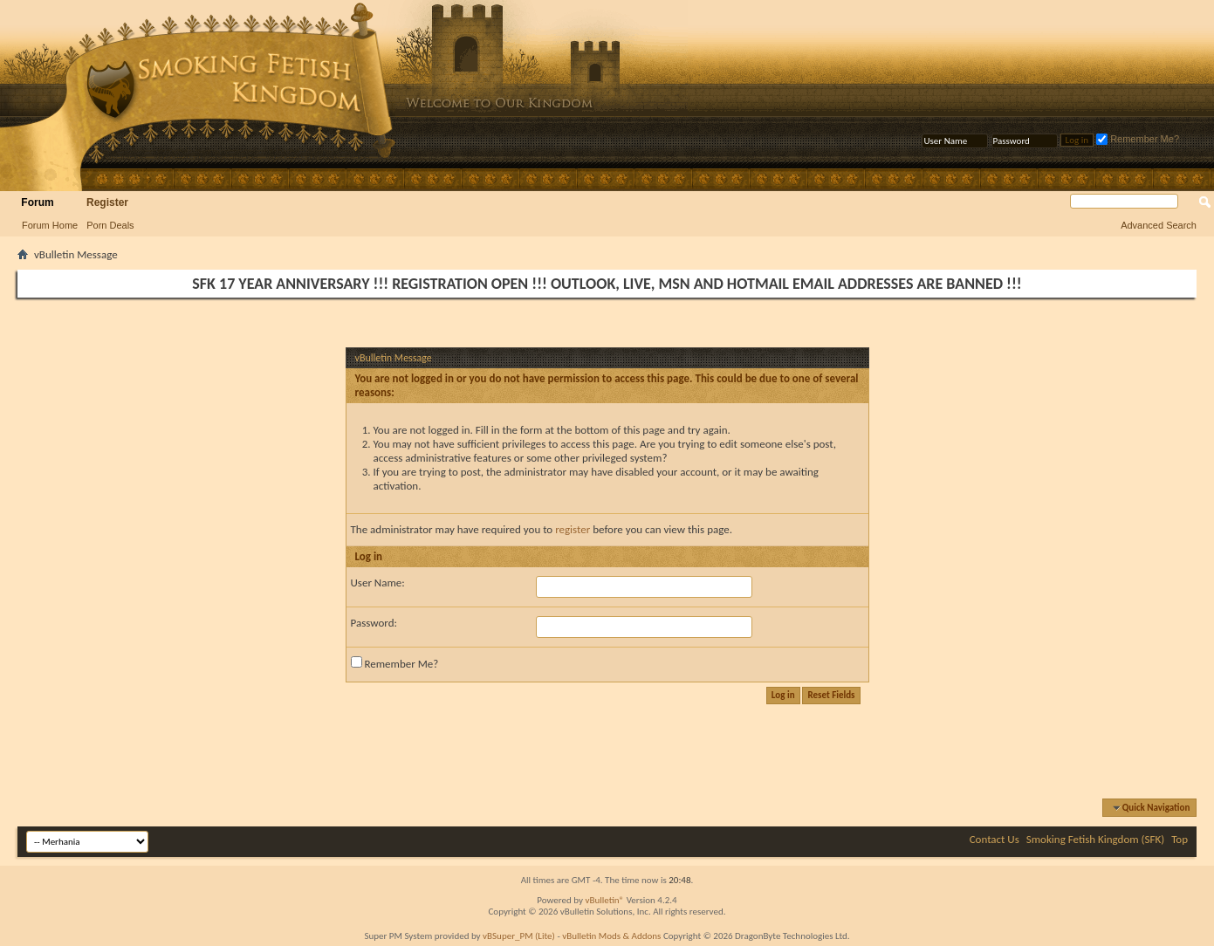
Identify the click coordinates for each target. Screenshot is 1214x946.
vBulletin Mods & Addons (611, 936)
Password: (374, 622)
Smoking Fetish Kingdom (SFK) (1095, 839)
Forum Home (50, 225)
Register (107, 202)
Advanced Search (1159, 225)
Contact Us (994, 839)
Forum (37, 202)
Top (1179, 839)
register (572, 529)
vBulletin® (604, 900)
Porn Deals (110, 225)
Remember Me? (1137, 139)
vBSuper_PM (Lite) (519, 936)
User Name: (378, 582)
